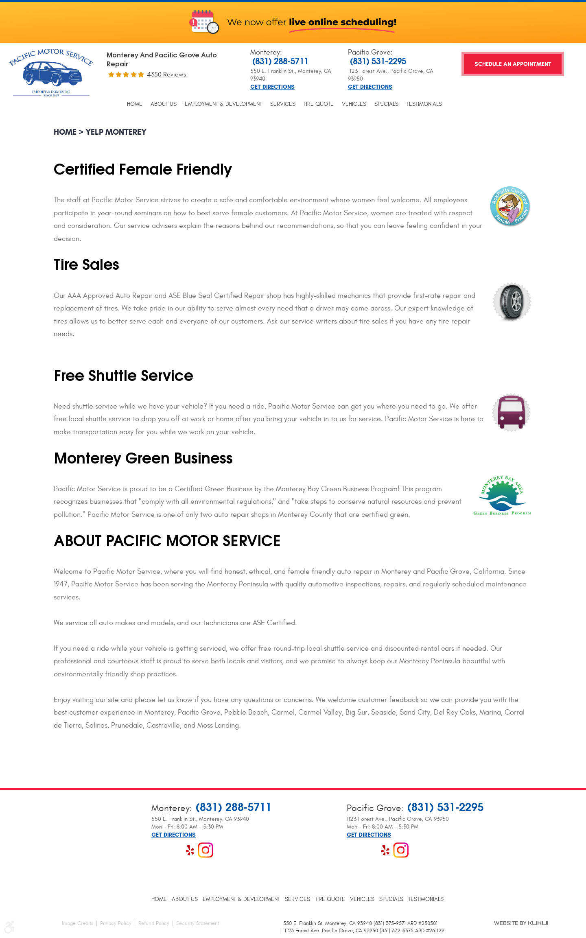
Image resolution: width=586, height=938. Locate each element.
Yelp (190, 850)
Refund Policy (153, 923)
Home (134, 104)
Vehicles (354, 104)
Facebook (159, 850)
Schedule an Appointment (512, 64)
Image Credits (77, 923)
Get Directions (272, 87)
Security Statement (197, 923)
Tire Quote (319, 104)
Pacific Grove (369, 52)
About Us (164, 104)
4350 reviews (166, 74)
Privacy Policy (115, 923)
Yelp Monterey (115, 132)
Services (282, 104)
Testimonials (424, 104)
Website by (521, 923)
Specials (386, 104)
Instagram (205, 850)
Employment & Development (223, 104)
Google (174, 850)
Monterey (265, 52)
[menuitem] (134, 104)
